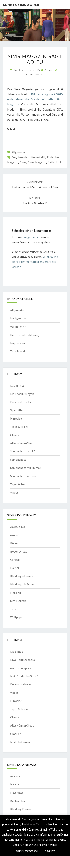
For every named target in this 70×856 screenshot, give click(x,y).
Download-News (20, 684)
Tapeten (15, 609)
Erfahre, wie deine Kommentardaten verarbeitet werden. (35, 261)
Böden (14, 543)
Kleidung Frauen (20, 809)
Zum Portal (17, 351)
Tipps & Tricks (19, 426)
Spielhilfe (16, 410)
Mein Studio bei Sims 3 (24, 676)
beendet (23, 157)
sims (23, 162)
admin (49, 69)
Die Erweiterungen (22, 394)
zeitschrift (54, 162)
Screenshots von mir (23, 476)
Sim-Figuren (18, 601)
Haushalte (17, 792)
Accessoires (17, 527)
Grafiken (15, 734)
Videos (14, 492)
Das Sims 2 (17, 385)
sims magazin (37, 162)
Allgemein (18, 152)
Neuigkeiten (18, 318)
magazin (12, 162)
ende (50, 157)
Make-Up (16, 592)
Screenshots (18, 459)
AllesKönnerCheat (22, 443)
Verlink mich (18, 326)
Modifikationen (20, 742)
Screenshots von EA (22, 451)
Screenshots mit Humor (25, 468)
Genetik (15, 559)
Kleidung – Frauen (21, 576)
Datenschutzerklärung (24, 335)
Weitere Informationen (27, 850)
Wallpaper (17, 617)
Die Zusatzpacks (20, 402)
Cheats (14, 435)
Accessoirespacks (21, 668)
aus (14, 157)
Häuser (14, 568)
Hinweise (16, 418)
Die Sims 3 (16, 651)
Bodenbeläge (18, 551)
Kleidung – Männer (22, 584)
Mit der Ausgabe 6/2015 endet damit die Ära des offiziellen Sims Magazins (35, 99)
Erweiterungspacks (22, 660)
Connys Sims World (21, 4)
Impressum (17, 343)
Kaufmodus (17, 801)
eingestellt (38, 157)
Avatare (15, 535)
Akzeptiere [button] (50, 850)
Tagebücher (17, 484)
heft (58, 157)
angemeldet (32, 237)
